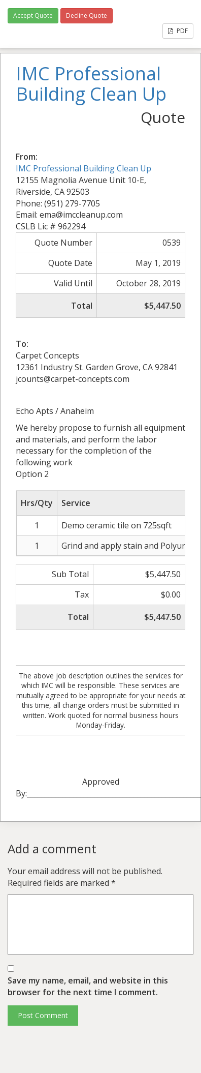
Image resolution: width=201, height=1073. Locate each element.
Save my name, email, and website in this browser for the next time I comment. (88, 986)
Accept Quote (33, 15)
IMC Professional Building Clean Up (83, 168)
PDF (178, 30)
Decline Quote (86, 15)
